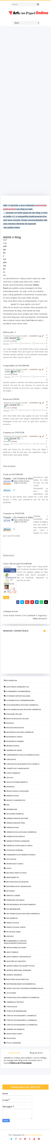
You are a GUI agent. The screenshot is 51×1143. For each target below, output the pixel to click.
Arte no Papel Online (33, 1135)
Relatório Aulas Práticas (17, 979)
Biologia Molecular (15, 728)
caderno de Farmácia (15, 1029)
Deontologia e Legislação (17, 791)
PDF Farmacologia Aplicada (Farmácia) (23, 914)
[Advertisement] (25, 112)
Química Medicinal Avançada (18, 970)
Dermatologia (12, 796)
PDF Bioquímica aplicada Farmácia (21, 904)
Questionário (12, 952)
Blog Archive (36, 1053)
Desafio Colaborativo (15, 800)
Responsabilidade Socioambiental (21, 984)
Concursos (11, 759)
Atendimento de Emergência (18, 691)
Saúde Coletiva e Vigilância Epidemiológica (24, 988)
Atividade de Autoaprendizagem (20, 700)
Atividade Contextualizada (18, 696)
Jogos (8, 868)
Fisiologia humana (14, 850)
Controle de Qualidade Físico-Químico (22, 764)
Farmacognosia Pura (15, 823)
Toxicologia (11, 1007)
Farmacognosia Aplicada (17, 818)
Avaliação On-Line (14, 714)
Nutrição (10, 891)
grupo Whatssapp (14, 1034)
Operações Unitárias (15, 900)
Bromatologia (12, 746)
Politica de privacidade (14, 1053)
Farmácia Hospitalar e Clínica (19, 846)
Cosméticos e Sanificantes (17, 768)
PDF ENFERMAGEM (13, 909)
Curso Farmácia (13, 773)
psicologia (11, 1038)
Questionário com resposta (18, 957)
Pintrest (10, 936)
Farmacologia (12, 827)
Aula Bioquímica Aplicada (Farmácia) (22, 705)
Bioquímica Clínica (14, 737)
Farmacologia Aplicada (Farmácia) (21, 832)
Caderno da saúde (14, 750)
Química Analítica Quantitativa (20, 966)
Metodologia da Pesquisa (17, 882)
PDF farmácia (12, 918)
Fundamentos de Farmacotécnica (20, 855)
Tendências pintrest (15, 1002)
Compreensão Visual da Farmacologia (22, 755)
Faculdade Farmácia (15, 814)
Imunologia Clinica (14, 864)
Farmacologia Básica (15, 836)
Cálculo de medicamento (17, 782)
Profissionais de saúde (16, 948)
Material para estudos (16, 873)
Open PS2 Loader (13, 895)
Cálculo (9, 777)
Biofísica (10, 723)
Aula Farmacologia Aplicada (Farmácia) (23, 709)
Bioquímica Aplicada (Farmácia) (20, 732)
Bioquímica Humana (15, 741)
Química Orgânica (14, 975)
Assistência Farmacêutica (17, 687)
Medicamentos (12, 877)
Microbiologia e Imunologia (18, 886)
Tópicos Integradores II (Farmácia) (21, 1020)
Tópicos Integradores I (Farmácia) (21, 1016)
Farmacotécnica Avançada (17, 841)
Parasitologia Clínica (16, 927)
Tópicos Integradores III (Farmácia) (21, 1025)
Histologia (11, 859)
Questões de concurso (16, 961)
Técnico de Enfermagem (16, 1011)
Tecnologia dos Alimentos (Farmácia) (22, 997)
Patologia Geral (13, 932)
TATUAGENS (11, 993)
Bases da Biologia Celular (17, 719)
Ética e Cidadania (13, 1043)
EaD (7, 805)
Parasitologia (12, 923)
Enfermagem (11, 809)
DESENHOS (10, 787)
